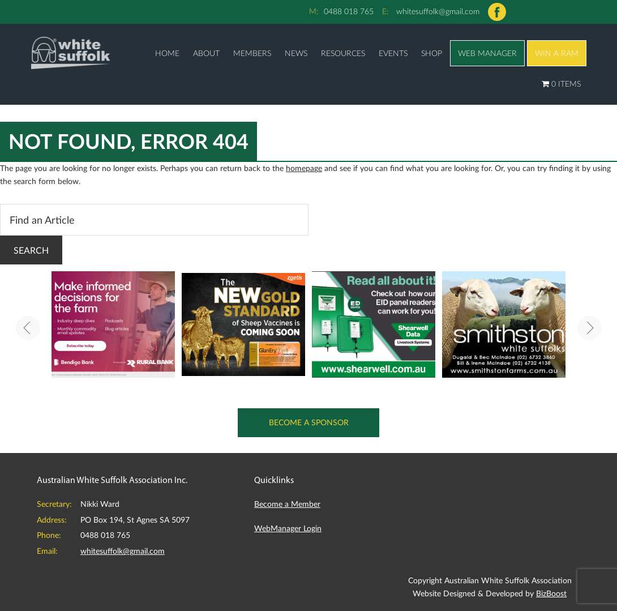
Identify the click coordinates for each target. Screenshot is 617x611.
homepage (304, 168)
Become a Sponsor (309, 422)
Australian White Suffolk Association (70, 52)
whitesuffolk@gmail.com (437, 11)
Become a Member (287, 504)
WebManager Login (288, 528)
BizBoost (551, 593)
